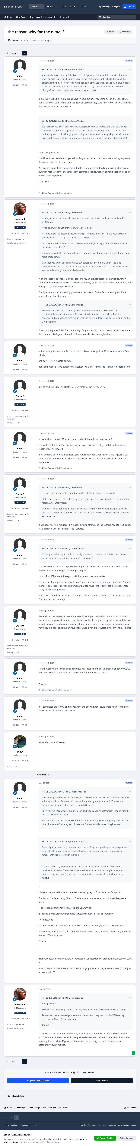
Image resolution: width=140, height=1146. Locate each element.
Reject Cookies (126, 1138)
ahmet (15, 40)
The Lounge (45, 40)
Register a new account (38, 1080)
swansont (20, 219)
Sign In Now (102, 1080)
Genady (74, 304)
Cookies (36, 1125)
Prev (14, 53)
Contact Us (25, 1125)
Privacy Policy (11, 1125)
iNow (20, 751)
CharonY (74, 69)
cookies (22, 1139)
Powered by (122, 1125)
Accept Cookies (105, 1138)
